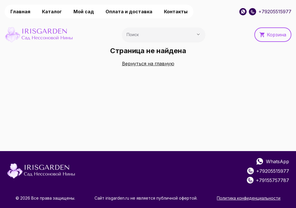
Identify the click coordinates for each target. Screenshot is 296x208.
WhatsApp (272, 161)
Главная (20, 11)
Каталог (52, 11)
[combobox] (155, 36)
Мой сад (83, 11)
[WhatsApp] (243, 11)
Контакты (176, 11)
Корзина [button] (273, 35)
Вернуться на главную (148, 63)
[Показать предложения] (198, 34)
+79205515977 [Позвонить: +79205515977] (270, 11)
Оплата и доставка (129, 11)
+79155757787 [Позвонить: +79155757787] (268, 180)
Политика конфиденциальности (248, 198)
